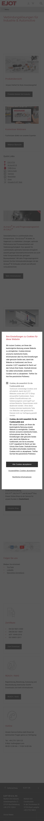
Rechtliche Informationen (22, 477)
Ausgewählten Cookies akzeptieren (22, 471)
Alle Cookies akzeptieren (22, 464)
